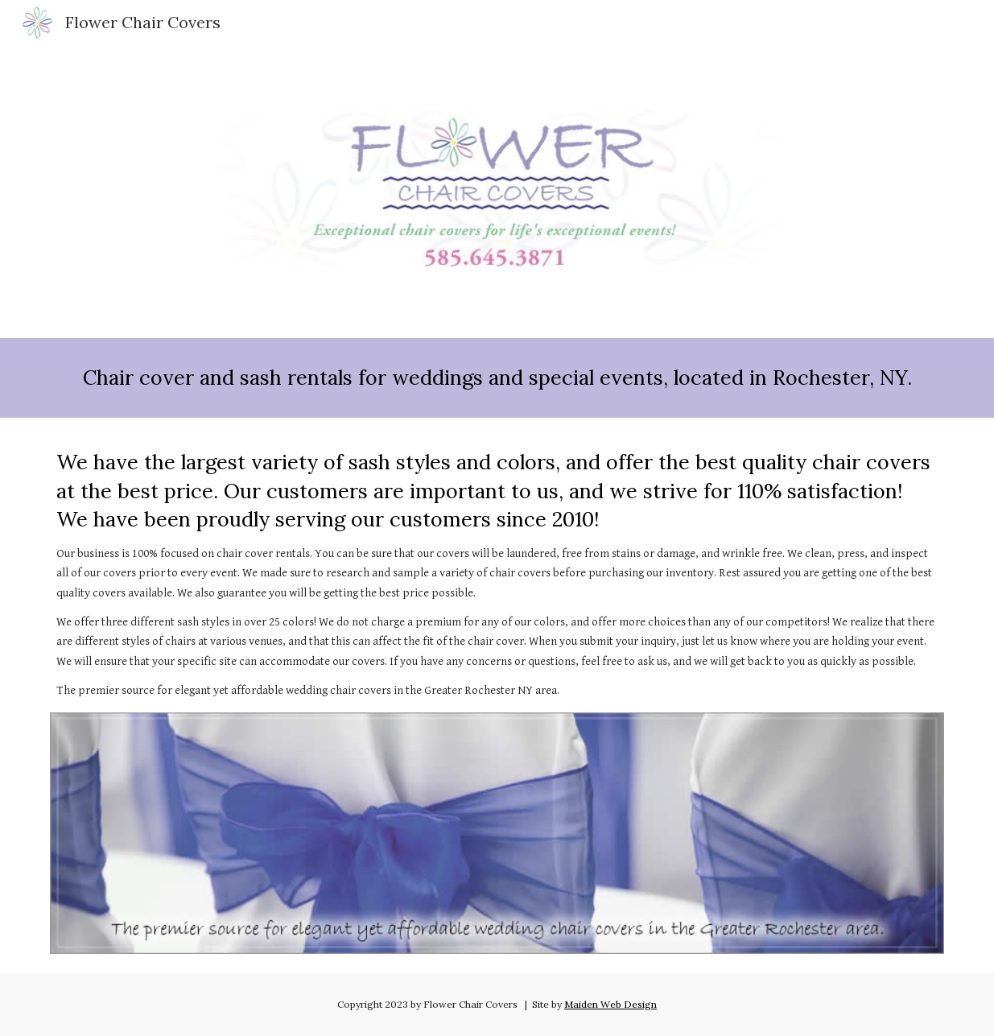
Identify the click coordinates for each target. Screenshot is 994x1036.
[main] (497, 377)
